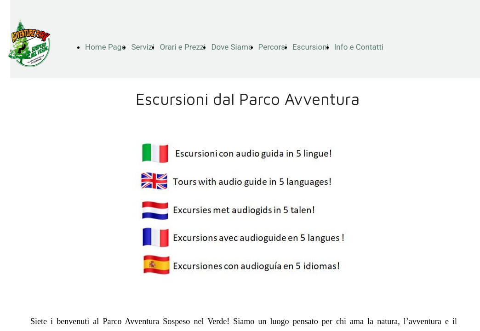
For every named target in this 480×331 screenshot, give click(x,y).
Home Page (105, 46)
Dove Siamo (231, 46)
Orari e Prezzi (183, 46)
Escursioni (310, 46)
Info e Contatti (358, 46)
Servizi (142, 46)
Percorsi (272, 46)
